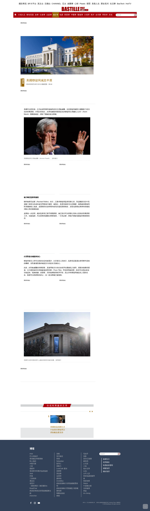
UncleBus (59, 481)
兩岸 (92, 15)
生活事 (113, 4)
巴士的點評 (34, 456)
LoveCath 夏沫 (61, 468)
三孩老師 (33, 478)
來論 (85, 491)
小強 (85, 466)
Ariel (31, 454)
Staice (85, 483)
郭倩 (58, 459)
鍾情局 (85, 461)
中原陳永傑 (87, 486)
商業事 (67, 15)
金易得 (58, 476)
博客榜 (105, 15)
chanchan (33, 496)
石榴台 (47, 4)
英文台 (40, 4)
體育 (89, 4)
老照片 (32, 483)
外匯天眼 (33, 463)
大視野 (87, 15)
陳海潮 (58, 491)
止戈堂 (85, 463)
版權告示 (106, 459)
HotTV (128, 4)
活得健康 (86, 488)
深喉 (58, 454)
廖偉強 (58, 478)
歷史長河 (105, 4)
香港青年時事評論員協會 (39, 471)
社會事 (42, 15)
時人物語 (33, 461)
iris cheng (86, 493)
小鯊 (31, 466)
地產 (61, 15)
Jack (31, 473)
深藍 (85, 456)
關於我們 (106, 471)
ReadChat (33, 488)
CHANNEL (56, 4)
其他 (110, 15)
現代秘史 (59, 456)
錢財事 (55, 15)
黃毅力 (58, 466)
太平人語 (86, 473)
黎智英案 (30, 15)
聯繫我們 (106, 468)
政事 (37, 15)
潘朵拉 (32, 481)
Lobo (85, 471)
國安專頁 (23, 4)
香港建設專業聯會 (36, 459)
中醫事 (73, 15)
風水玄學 (86, 468)
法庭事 (49, 15)
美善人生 (96, 4)
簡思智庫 (86, 481)
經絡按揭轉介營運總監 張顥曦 (67, 488)
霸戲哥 (32, 468)
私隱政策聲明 (108, 465)
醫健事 (80, 15)
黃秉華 (58, 471)
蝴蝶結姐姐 (60, 493)
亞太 (64, 4)
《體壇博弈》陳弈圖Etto (38, 486)
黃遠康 (58, 473)
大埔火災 (21, 15)
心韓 (76, 4)
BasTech (121, 4)
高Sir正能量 (87, 459)
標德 (58, 496)
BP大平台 (32, 4)
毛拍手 (85, 454)
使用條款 (106, 462)
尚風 (31, 476)
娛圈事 (70, 4)
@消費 (98, 15)
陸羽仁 (58, 463)
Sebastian (60, 461)
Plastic (82, 4)
